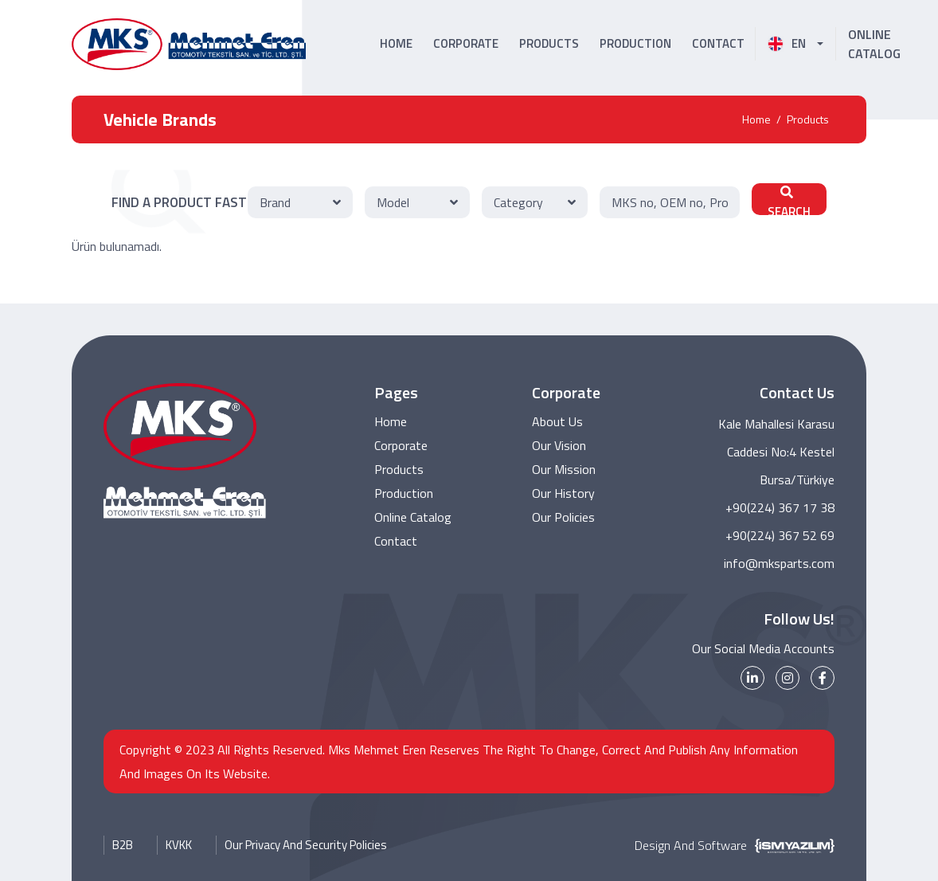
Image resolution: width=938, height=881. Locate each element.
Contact (395, 541)
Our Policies (563, 517)
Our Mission (564, 470)
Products (808, 119)
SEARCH (789, 200)
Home (756, 119)
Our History (563, 493)
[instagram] (787, 678)
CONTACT (718, 43)
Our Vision (559, 446)
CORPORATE (465, 43)
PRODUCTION (635, 43)
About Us (557, 422)
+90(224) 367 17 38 (779, 507)
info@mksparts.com (779, 563)
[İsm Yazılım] (790, 845)
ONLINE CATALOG (874, 44)
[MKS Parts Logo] (189, 44)
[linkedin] (752, 678)
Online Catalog (412, 517)
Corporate (401, 446)
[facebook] (822, 678)
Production (403, 493)
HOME (396, 43)
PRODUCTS (549, 43)
